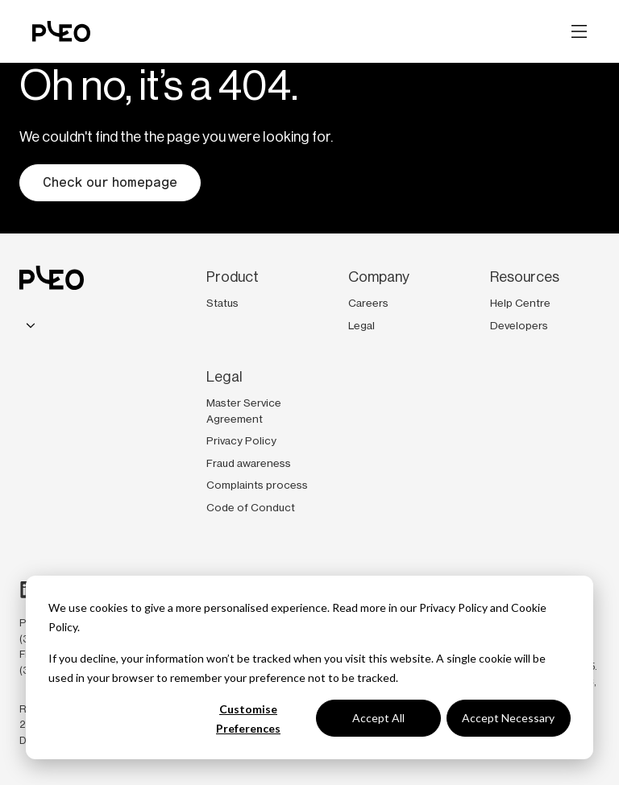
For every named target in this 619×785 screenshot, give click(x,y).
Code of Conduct (250, 507)
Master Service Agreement (243, 410)
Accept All (378, 718)
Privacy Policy (453, 607)
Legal (361, 325)
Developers (519, 325)
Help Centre (520, 302)
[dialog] (309, 667)
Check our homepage (110, 182)
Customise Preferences (248, 719)
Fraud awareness (248, 463)
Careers (368, 302)
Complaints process (257, 484)
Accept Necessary (508, 718)
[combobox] (30, 326)
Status (222, 302)
